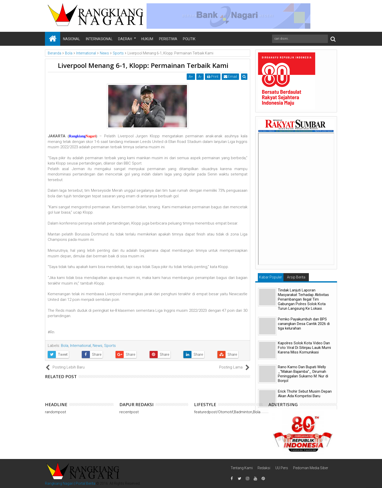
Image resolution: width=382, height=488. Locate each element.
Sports (110, 345)
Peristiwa (168, 39)
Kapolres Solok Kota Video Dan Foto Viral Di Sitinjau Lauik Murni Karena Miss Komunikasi (304, 347)
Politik (189, 39)
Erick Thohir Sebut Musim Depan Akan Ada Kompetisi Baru (305, 393)
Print (213, 77)
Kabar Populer (270, 277)
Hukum (147, 39)
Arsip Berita (296, 277)
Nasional (71, 39)
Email (230, 77)
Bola (64, 345)
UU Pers (281, 468)
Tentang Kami (242, 468)
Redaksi (264, 468)
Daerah (125, 39)
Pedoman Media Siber (310, 468)
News (97, 345)
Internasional (99, 39)
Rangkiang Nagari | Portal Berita (70, 483)
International (80, 345)
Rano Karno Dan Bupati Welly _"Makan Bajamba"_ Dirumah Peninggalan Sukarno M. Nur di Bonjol (303, 374)
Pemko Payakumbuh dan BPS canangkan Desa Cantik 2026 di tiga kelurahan (304, 324)
